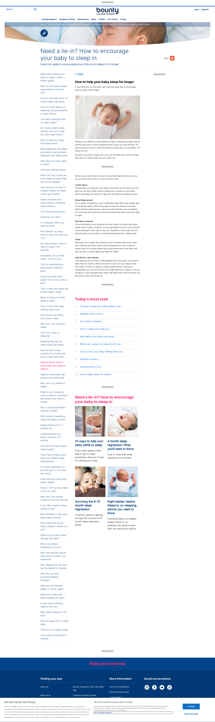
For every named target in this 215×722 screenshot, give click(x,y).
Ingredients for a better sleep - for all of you (52, 257)
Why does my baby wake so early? (53, 163)
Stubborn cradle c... (90, 359)
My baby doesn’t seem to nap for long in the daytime (53, 246)
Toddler (101, 19)
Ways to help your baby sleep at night (52, 299)
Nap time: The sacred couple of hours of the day (54, 498)
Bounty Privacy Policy (119, 692)
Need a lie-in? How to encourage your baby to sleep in (53, 365)
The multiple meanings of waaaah (53, 637)
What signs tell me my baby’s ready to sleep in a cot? (53, 526)
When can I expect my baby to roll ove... (101, 344)
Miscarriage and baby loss (85, 700)
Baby (93, 19)
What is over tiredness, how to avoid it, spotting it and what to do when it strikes (54, 397)
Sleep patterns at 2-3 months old (51, 427)
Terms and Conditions (119, 687)
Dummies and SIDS (50, 217)
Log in (196, 9)
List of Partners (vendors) (103, 716)
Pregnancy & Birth (67, 19)
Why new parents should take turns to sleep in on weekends (53, 556)
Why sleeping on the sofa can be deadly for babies (53, 566)
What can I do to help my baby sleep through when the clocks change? (53, 178)
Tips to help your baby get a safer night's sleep (54, 290)
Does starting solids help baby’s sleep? (53, 481)
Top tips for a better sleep (54, 629)
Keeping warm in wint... (92, 314)
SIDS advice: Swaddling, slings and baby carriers (53, 418)
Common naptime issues (53, 169)
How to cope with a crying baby (54, 623)
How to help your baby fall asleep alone (52, 142)
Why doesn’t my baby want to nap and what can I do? (54, 234)
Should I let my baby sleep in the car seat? (54, 489)
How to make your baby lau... (95, 329)
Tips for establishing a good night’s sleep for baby (51, 267)
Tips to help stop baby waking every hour (52, 308)
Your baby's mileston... (91, 321)
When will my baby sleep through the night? (53, 537)
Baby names (83, 19)
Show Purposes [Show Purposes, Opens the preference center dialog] (191, 717)
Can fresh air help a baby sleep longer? (53, 448)
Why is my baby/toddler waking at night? (52, 409)
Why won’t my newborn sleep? (52, 325)
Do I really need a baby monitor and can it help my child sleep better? (52, 131)
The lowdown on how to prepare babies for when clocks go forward (53, 190)
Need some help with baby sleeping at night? (52, 596)
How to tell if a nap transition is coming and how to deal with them (52, 353)
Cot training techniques (52, 211)
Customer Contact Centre (84, 695)
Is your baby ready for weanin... (96, 374)
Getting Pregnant (49, 19)
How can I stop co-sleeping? (50, 334)
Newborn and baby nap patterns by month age (52, 376)
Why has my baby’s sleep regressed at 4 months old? (53, 89)
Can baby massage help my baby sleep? (52, 121)
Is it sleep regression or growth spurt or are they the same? (53, 470)
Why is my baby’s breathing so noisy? (50, 546)
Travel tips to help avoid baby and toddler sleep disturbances (53, 458)
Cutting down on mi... (91, 366)
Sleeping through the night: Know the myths (52, 343)
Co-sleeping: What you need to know (52, 224)
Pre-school (113, 19)
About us (44, 687)
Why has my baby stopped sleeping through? (49, 577)
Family (123, 19)
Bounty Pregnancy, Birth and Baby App (88, 688)
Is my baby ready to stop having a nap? (53, 507)
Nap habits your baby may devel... (97, 336)
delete (31, 9)
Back (79, 74)
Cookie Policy (116, 697)
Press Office (45, 700)
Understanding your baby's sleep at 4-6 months (50, 437)
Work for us (45, 695)
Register (205, 9)
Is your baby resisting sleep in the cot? (51, 605)
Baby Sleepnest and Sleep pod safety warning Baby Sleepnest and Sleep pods (53, 152)
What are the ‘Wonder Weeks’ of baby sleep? (52, 587)
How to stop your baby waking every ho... (102, 351)
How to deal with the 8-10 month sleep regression (54, 100)
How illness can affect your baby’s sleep (51, 317)
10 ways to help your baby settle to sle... (101, 306)
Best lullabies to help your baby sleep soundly (53, 516)
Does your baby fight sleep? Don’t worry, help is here (54, 279)
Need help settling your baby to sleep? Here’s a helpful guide (52, 77)
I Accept (191, 710)
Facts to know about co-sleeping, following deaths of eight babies (54, 110)
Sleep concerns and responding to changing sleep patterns (52, 202)
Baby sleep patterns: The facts (53, 614)
